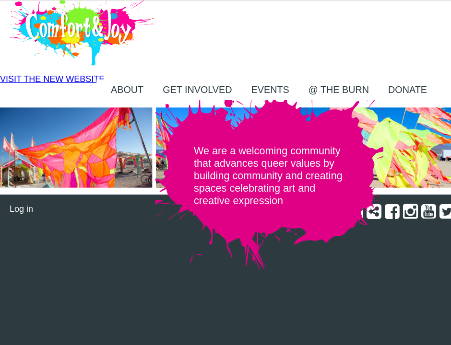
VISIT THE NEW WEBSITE (52, 79)
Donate (407, 89)
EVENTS (270, 89)
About (127, 89)
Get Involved (197, 89)
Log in (21, 209)
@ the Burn (339, 89)
